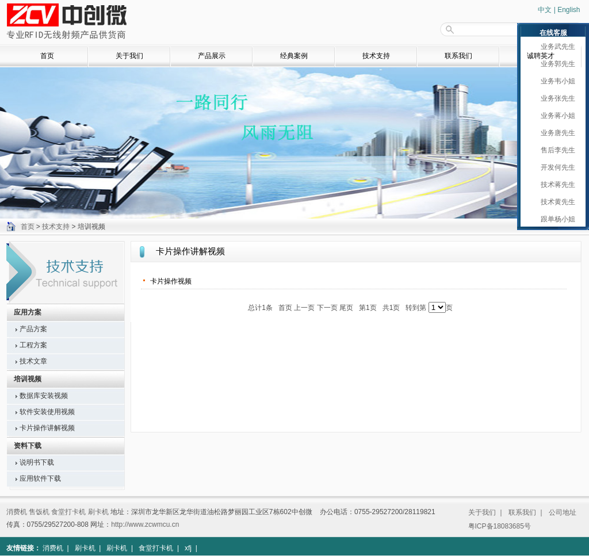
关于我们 (129, 56)
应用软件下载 (40, 478)
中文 (545, 10)
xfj (188, 548)
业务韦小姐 (555, 81)
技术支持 (376, 56)
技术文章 (33, 361)
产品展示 (211, 56)
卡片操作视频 (171, 281)
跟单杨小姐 (555, 219)
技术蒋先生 (555, 185)
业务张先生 (555, 98)
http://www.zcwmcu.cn (145, 524)
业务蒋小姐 (555, 116)
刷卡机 (98, 512)
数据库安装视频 (44, 396)
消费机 (16, 512)
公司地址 (562, 512)
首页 (47, 56)
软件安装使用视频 (47, 412)
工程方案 (33, 345)
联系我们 (458, 56)
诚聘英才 (540, 56)
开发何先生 (555, 167)
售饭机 (39, 512)
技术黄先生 (555, 202)
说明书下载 (37, 462)
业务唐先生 (555, 133)
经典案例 (294, 56)
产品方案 (33, 329)
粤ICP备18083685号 (499, 526)
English (568, 10)
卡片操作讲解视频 (47, 428)
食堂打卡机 (68, 512)
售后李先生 (555, 150)
